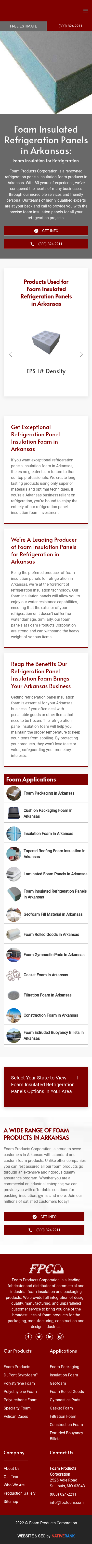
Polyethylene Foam (20, 1391)
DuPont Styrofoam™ (21, 1375)
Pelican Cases (16, 1416)
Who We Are (14, 1485)
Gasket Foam (61, 1408)
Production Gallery (20, 1493)
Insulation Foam (64, 1375)
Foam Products (17, 1366)
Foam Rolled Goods (67, 1391)
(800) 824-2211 (63, 1494)
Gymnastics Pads (65, 1400)
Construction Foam (66, 1424)
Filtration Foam (63, 1416)
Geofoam (58, 1383)
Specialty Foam (17, 1408)
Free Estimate (23, 26)
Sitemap (11, 1501)
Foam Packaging (64, 1366)
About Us (11, 1468)
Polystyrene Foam (19, 1383)
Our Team (12, 1476)
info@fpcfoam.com (67, 1502)
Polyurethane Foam (21, 1400)
